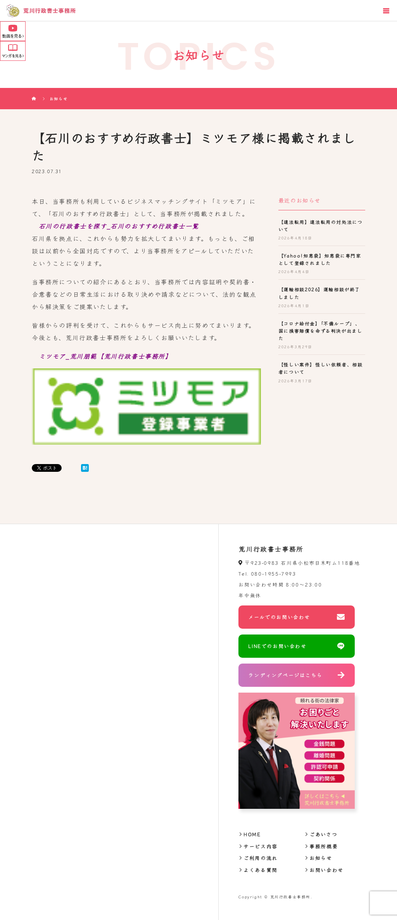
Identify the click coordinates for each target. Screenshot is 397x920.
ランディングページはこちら (285, 675)
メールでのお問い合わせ (279, 617)
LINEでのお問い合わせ (277, 646)
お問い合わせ (326, 870)
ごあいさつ (323, 834)
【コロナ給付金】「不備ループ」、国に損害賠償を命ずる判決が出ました (320, 330)
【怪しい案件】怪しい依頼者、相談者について (320, 368)
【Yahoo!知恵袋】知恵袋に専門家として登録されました (319, 259)
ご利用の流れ (260, 858)
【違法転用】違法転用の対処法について (320, 225)
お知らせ (320, 858)
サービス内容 (260, 846)
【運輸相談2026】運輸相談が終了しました (319, 293)
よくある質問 (260, 870)
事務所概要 (323, 846)
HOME (252, 834)
